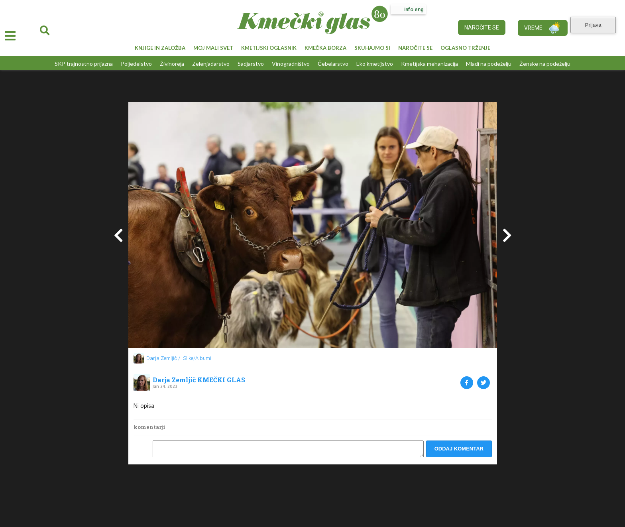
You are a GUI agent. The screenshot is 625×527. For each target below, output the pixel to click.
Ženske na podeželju (544, 63)
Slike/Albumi (197, 358)
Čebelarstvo (333, 63)
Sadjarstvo (251, 63)
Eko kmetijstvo (374, 63)
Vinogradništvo (291, 63)
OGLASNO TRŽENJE (465, 48)
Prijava (597, 23)
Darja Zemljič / (163, 358)
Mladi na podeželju (488, 63)
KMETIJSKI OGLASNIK (269, 48)
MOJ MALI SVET (213, 48)
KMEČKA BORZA (325, 48)
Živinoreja (172, 63)
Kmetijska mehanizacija (429, 63)
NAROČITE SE (415, 48)
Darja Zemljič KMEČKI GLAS (199, 380)
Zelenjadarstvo (211, 63)
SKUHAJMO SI (372, 48)
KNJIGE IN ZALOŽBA (160, 48)
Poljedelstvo (136, 63)
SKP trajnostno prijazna (84, 63)
